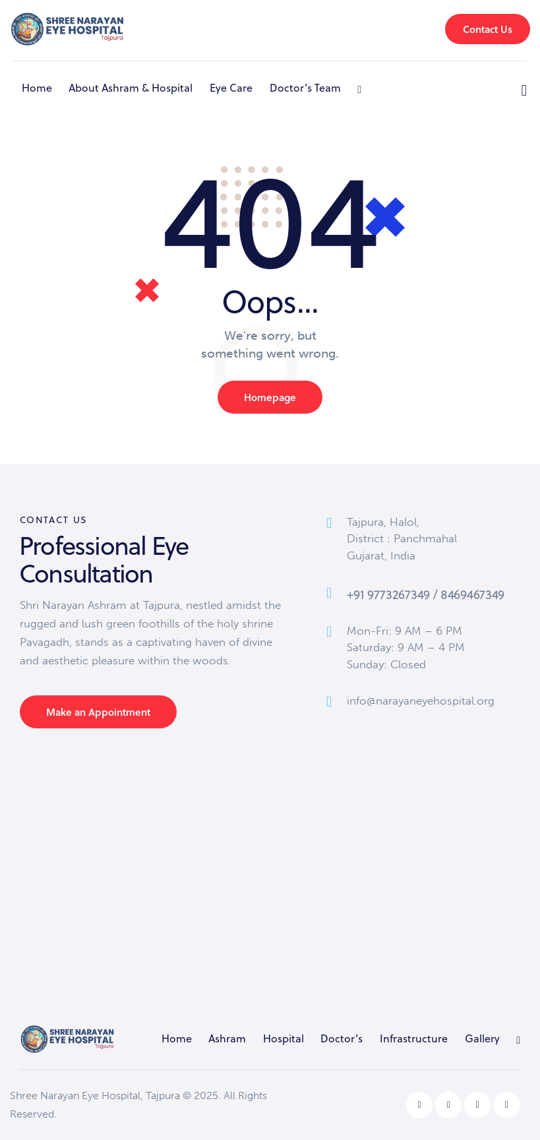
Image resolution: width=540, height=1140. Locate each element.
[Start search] (524, 90)
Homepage (270, 397)
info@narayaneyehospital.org (421, 700)
